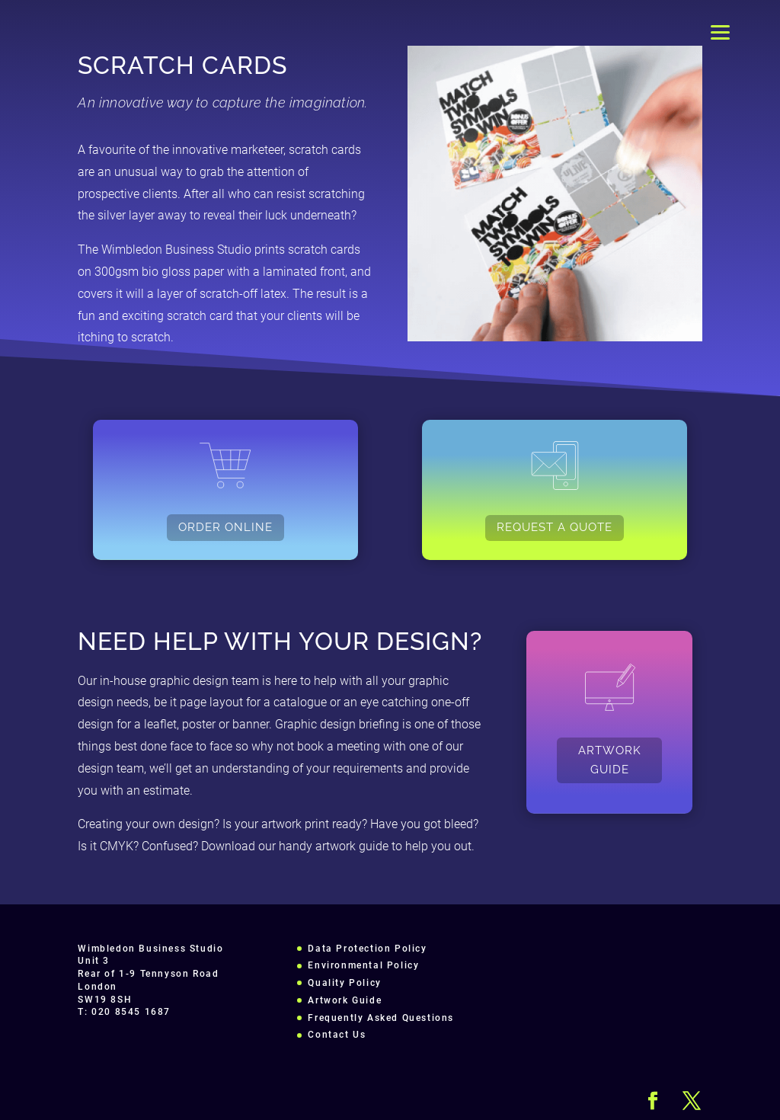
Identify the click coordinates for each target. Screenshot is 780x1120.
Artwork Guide (345, 1000)
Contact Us (337, 1034)
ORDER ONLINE (225, 527)
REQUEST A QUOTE (554, 527)
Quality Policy (344, 983)
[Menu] (720, 32)
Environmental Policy (363, 965)
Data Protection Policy (367, 948)
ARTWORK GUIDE (609, 760)
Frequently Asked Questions (381, 1018)
